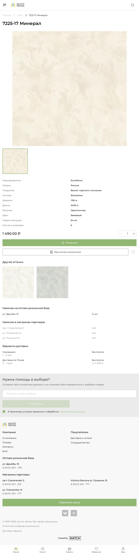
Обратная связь (69, 502)
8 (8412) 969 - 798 (12, 467)
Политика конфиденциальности (21, 526)
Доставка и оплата (81, 438)
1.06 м (74, 200)
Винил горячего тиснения (86, 190)
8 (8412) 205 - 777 (80, 484)
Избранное (96, 550)
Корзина (69, 550)
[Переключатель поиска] (132, 5)
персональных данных (72, 411)
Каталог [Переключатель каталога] (43, 550)
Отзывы (6, 442)
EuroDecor (77, 180)
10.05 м (74, 205)
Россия (75, 185)
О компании (9, 438)
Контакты (7, 446)
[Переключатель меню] (4, 5)
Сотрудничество (80, 442)
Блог (5, 451)
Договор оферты (12, 530)
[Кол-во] (127, 233)
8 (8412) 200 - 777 (11, 493)
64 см (74, 220)
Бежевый (76, 215)
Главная (16, 550)
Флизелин (77, 195)
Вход (123, 550)
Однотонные (78, 210)
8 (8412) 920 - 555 (11, 484)
